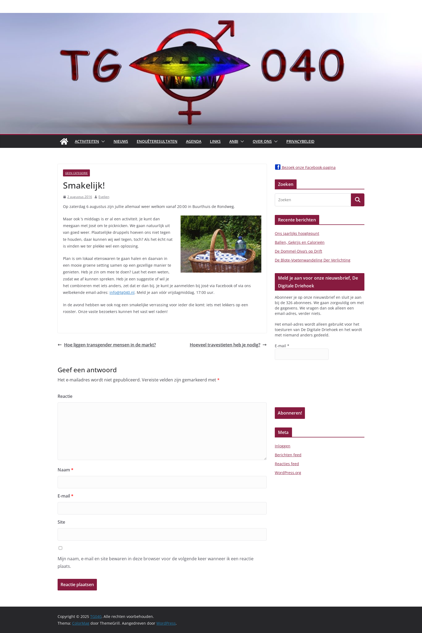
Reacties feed (287, 463)
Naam (65, 470)
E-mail (65, 496)
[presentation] (297, 387)
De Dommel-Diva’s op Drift (298, 251)
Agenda (193, 141)
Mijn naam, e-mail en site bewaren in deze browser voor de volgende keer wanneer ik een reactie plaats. (156, 562)
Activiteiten (87, 141)
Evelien (104, 196)
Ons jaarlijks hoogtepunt (297, 233)
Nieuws (121, 141)
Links (215, 141)
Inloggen (282, 445)
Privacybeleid (300, 141)
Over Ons (262, 141)
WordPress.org (288, 472)
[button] (102, 141)
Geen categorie (76, 173)
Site (61, 522)
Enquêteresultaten (157, 141)
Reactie (65, 396)
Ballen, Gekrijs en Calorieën (300, 242)
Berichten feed (288, 454)
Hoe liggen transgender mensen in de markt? (107, 345)
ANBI (233, 141)
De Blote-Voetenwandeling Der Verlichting (312, 260)
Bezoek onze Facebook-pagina (305, 167)
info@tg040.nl (122, 292)
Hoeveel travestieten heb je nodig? (228, 345)
